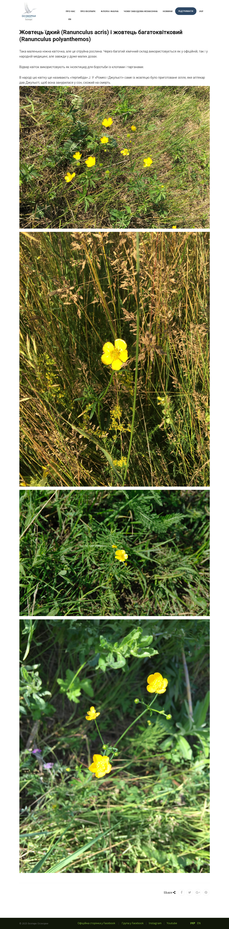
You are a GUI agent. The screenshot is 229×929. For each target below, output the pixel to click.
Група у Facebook (133, 923)
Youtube (172, 923)
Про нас (70, 11)
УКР (201, 11)
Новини (168, 11)
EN (69, 19)
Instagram (155, 923)
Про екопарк (88, 11)
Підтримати (185, 11)
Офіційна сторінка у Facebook (96, 923)
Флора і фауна (109, 11)
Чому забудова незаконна (141, 11)
